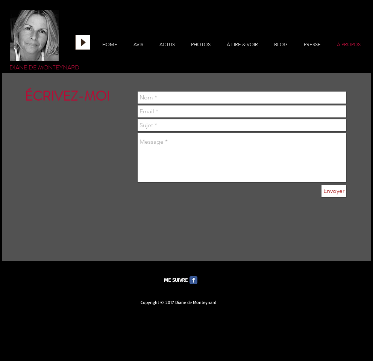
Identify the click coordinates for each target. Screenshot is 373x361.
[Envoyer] (333, 191)
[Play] (83, 42)
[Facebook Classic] (193, 280)
